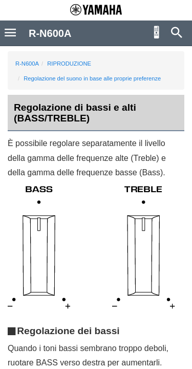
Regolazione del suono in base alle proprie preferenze (92, 78)
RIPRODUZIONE (69, 63)
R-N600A (27, 63)
